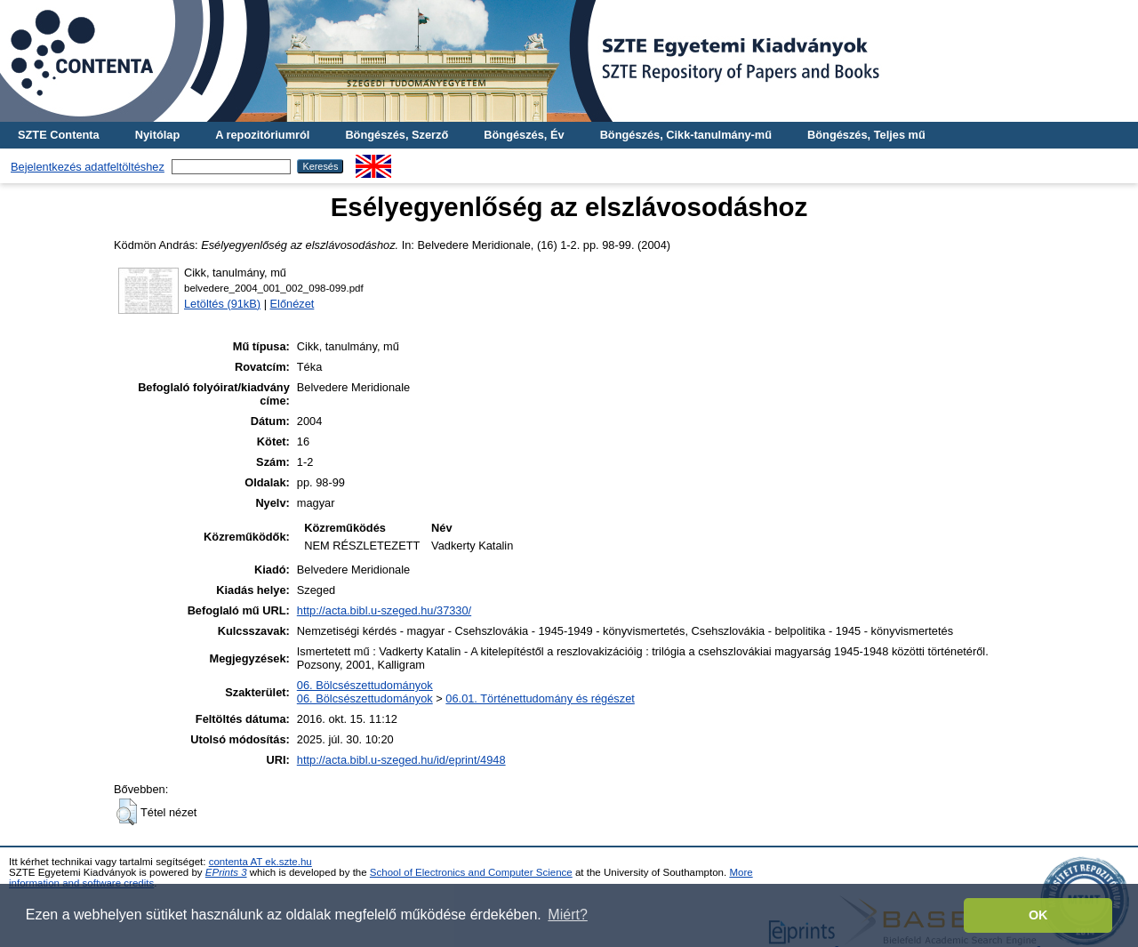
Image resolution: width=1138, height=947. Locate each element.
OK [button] (1038, 915)
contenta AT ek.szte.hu (260, 861)
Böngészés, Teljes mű (866, 134)
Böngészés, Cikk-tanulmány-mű (686, 134)
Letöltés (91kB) (222, 303)
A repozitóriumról (262, 134)
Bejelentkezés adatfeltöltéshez (87, 166)
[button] (126, 812)
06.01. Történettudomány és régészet (539, 698)
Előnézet (292, 303)
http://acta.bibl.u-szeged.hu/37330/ (384, 610)
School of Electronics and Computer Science (471, 872)
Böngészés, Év (524, 134)
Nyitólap (157, 134)
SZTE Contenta (59, 134)
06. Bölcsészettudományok (365, 685)
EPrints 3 (226, 872)
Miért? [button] (567, 914)
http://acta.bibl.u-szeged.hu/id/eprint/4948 (401, 759)
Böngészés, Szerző (396, 134)
